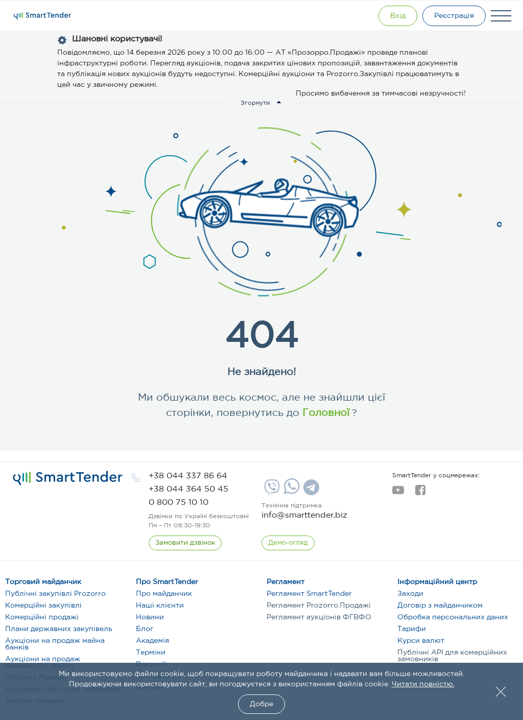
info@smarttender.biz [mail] (304, 515)
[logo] (67, 478)
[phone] (188, 476)
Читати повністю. (423, 684)
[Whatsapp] (290, 492)
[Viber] (271, 491)
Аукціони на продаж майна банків (55, 644)
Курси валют (420, 641)
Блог (144, 629)
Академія (152, 641)
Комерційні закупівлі (43, 605)
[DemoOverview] (288, 543)
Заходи (410, 594)
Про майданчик (164, 594)
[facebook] (420, 493)
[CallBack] (185, 543)
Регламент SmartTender (309, 594)
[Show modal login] (397, 16)
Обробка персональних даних (452, 617)
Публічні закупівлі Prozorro (55, 594)
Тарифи (411, 629)
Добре (261, 704)
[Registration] (454, 16)
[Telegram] (310, 491)
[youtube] (398, 493)
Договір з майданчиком (440, 605)
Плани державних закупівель (58, 629)
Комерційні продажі (42, 617)
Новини (150, 617)
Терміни (150, 652)
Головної (324, 412)
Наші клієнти (160, 605)
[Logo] (42, 15)
